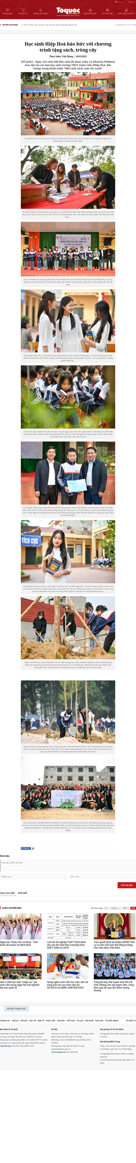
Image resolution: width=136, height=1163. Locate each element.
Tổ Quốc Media (112, 1021)
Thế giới (23, 1021)
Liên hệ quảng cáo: (58, 1052)
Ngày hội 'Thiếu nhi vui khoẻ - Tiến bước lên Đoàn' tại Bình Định (19, 943)
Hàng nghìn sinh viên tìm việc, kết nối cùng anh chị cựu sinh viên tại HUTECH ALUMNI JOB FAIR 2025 (67, 985)
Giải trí (32, 1021)
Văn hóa (61, 1021)
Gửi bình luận (127, 885)
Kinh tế (41, 1021)
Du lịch (80, 1021)
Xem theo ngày (97, 908)
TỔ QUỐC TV (131, 1021)
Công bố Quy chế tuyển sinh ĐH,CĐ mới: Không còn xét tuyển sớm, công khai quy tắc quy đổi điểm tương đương (114, 986)
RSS (131, 2)
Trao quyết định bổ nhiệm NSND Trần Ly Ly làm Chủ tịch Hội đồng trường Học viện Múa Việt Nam (114, 945)
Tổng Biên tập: (5, 1046)
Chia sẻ (26, 848)
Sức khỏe (89, 1021)
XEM (133, 908)
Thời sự (15, 1021)
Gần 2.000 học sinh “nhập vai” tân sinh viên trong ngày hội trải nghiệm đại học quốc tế (20, 985)
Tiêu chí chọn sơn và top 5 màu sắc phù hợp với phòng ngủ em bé (50, 25)
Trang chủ (5, 1021)
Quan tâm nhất (7, 893)
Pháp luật (50, 1021)
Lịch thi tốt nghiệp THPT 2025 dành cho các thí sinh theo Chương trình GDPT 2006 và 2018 (66, 945)
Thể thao (70, 1021)
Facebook (119, 2)
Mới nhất (22, 893)
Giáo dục (99, 1021)
